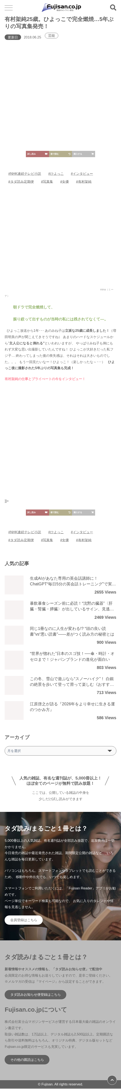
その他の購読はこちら (27, 1060)
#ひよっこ (56, 173)
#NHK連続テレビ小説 (24, 173)
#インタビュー (82, 173)
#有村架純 (84, 181)
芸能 (51, 35)
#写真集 (47, 181)
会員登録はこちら (23, 920)
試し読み (37, 154)
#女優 (64, 181)
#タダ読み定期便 (21, 181)
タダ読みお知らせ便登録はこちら (35, 995)
